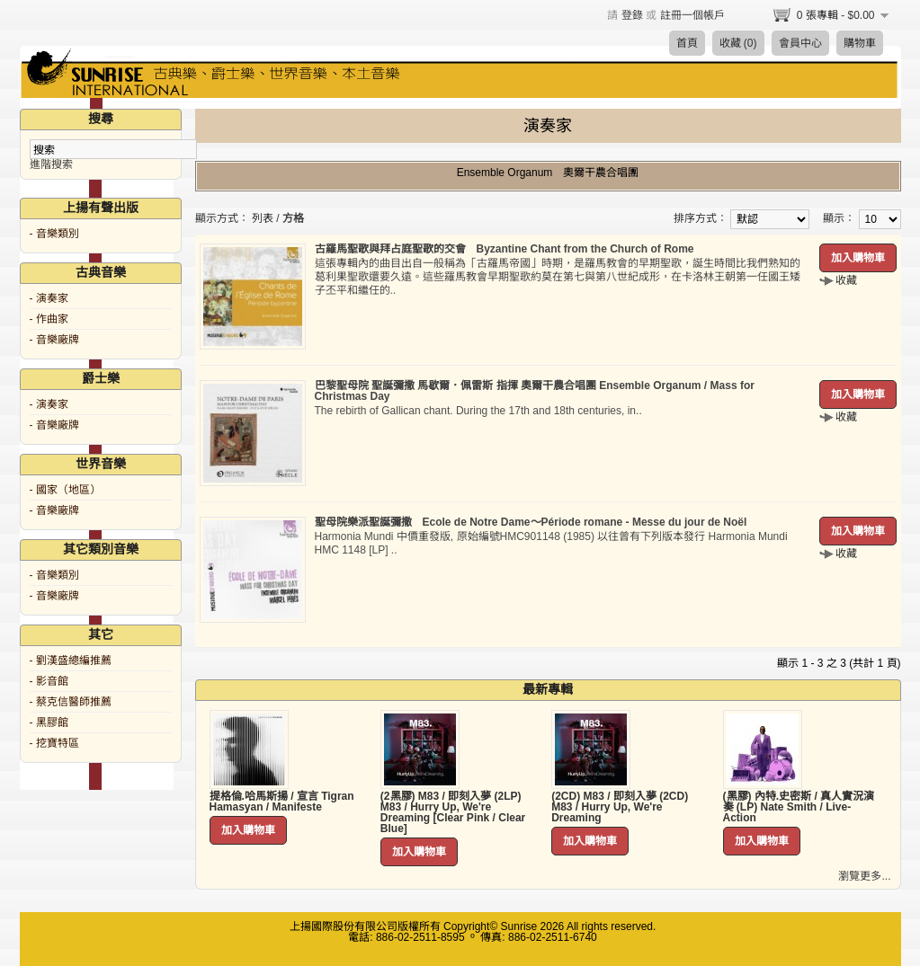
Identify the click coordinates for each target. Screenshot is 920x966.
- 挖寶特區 (54, 743)
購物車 (860, 43)
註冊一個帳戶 (692, 15)
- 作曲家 (49, 319)
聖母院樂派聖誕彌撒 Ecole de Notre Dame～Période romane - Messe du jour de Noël (531, 522)
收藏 (846, 280)
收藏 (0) (738, 43)
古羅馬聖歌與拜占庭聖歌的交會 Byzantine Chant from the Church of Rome (504, 249)
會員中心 (800, 43)
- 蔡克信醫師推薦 (71, 702)
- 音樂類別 (54, 233)
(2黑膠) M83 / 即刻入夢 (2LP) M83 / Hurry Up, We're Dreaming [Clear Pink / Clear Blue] (452, 812)
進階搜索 (51, 164)
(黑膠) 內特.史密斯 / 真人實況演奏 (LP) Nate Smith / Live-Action (799, 807)
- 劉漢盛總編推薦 (71, 660)
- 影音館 (49, 681)
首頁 (687, 43)
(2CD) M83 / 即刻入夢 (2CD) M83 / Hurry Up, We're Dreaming (619, 807)
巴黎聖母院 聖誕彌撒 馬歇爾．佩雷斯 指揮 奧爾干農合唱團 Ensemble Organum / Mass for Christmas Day (535, 391)
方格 (293, 218)
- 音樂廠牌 (54, 339)
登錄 (632, 15)
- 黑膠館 (49, 722)
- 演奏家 (49, 298)
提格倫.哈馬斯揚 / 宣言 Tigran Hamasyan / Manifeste (282, 801)
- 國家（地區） (65, 489)
